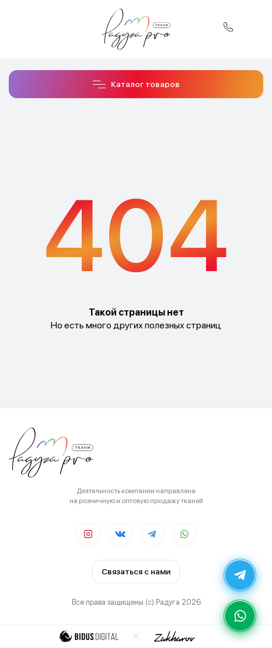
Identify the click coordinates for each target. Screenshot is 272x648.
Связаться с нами (136, 571)
